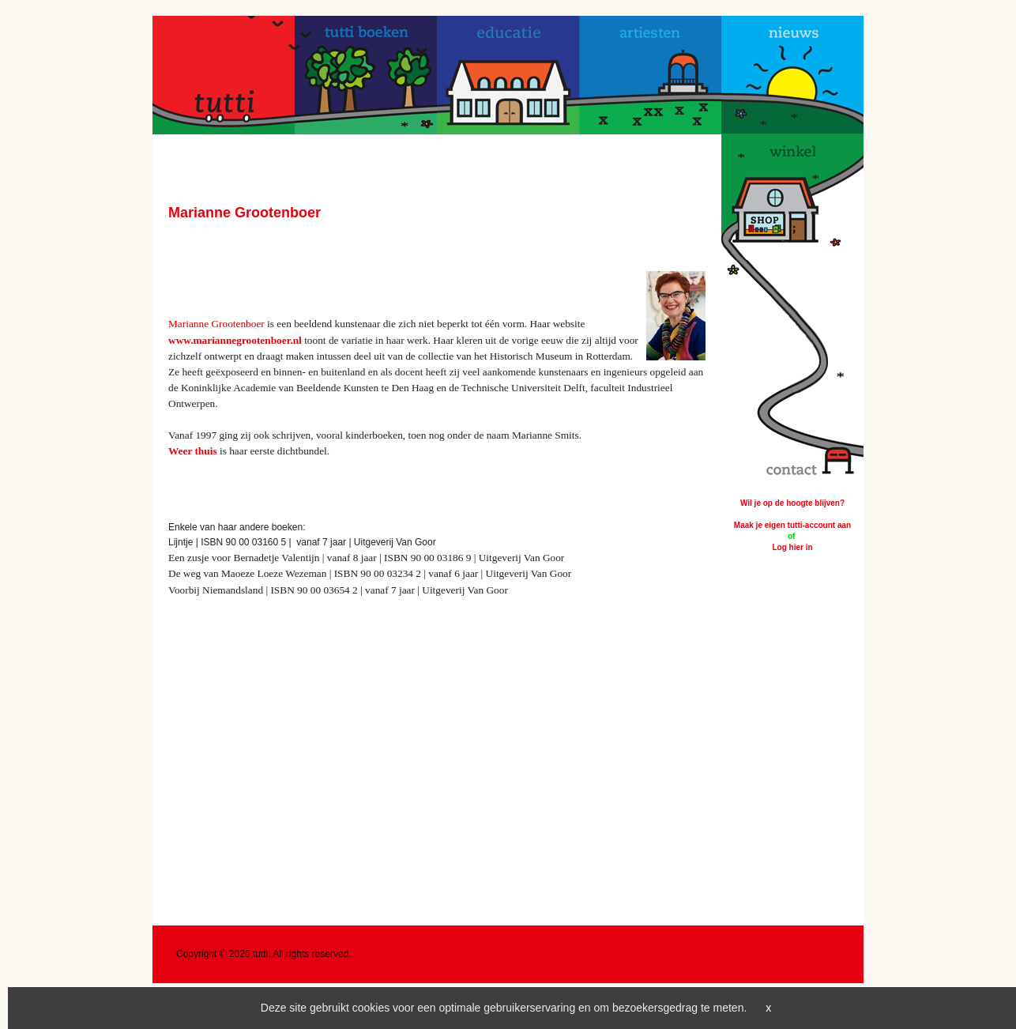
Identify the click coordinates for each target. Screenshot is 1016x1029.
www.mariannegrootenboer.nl (235, 340)
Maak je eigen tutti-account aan (792, 525)
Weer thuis (192, 451)
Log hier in (792, 547)
